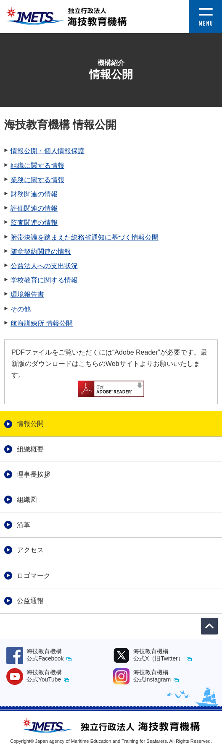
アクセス (30, 550)
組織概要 (30, 449)
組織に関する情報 (37, 165)
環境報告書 (27, 294)
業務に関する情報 (37, 179)
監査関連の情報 (34, 222)
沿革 (23, 524)
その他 (21, 309)
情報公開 (30, 423)
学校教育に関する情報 (44, 280)
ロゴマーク (33, 575)
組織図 (27, 499)
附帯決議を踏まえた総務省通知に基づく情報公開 (85, 237)
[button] (205, 5)
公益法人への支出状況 (44, 265)
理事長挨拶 (33, 474)
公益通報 (30, 600)
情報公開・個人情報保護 (48, 150)
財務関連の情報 (34, 194)
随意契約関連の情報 (41, 251)
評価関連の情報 (34, 208)
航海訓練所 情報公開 (42, 323)
